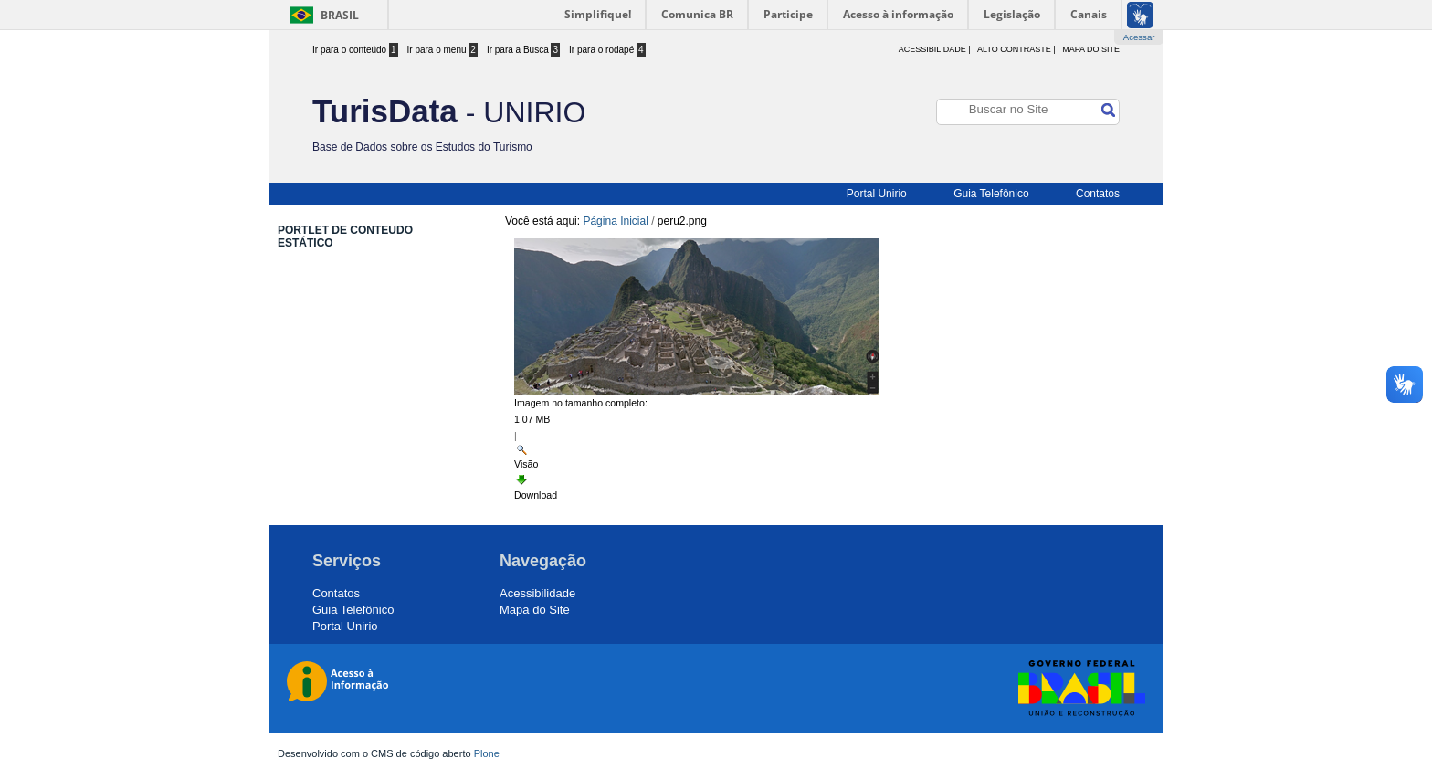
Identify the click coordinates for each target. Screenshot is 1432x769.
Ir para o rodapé (607, 50)
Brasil (340, 15)
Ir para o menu (442, 50)
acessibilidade (932, 49)
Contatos (1098, 193)
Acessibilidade (537, 593)
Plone (487, 753)
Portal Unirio (877, 193)
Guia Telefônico (991, 193)
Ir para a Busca (523, 50)
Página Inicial (615, 221)
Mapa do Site (1091, 49)
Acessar (1139, 37)
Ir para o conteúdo (355, 50)
